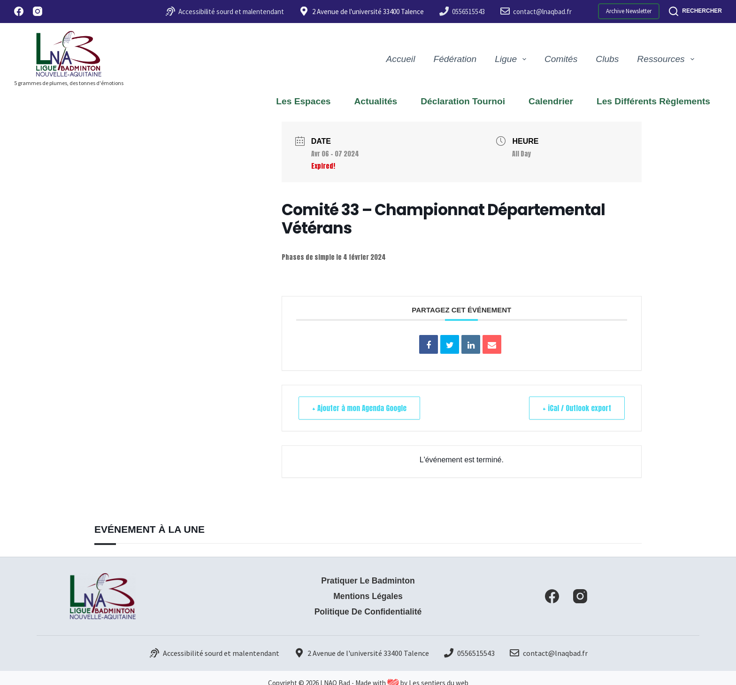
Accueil (400, 59)
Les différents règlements (653, 101)
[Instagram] (37, 11)
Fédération (454, 59)
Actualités (376, 101)
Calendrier (551, 101)
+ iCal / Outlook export (577, 408)
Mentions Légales (368, 596)
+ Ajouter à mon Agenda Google (359, 408)
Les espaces (303, 101)
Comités (560, 59)
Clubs (607, 59)
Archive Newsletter (629, 11)
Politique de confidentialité (368, 611)
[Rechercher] (695, 11)
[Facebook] (18, 11)
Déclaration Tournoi (463, 101)
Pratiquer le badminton (367, 580)
